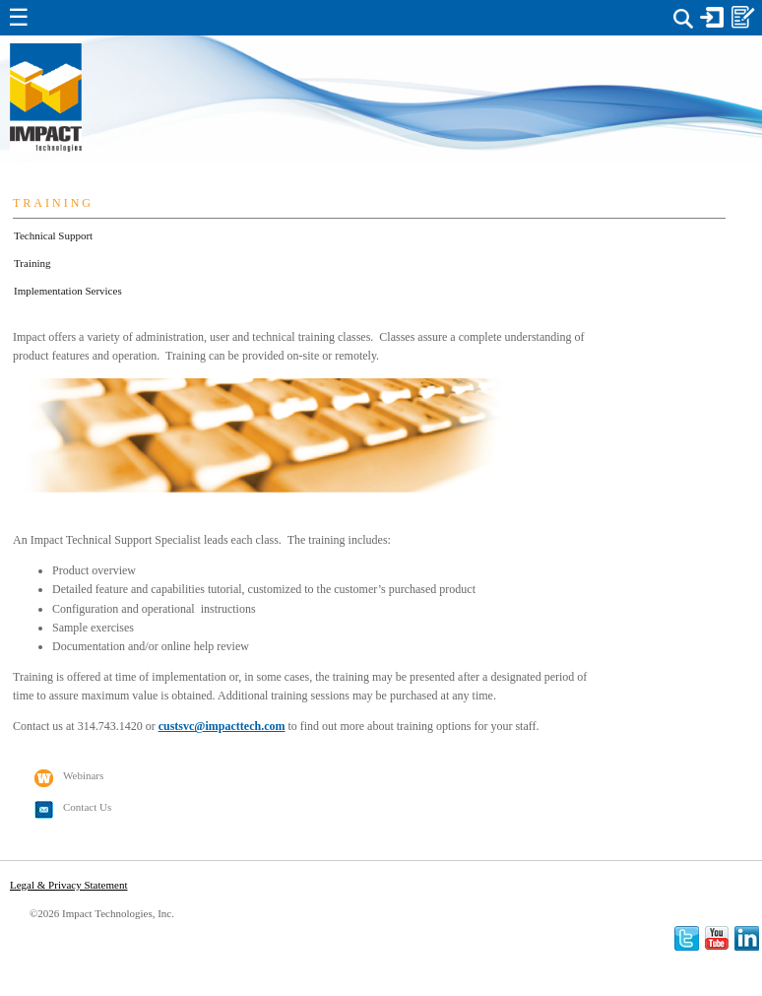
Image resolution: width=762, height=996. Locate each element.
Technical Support (53, 235)
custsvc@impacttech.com (222, 726)
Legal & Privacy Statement (68, 885)
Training (32, 263)
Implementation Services (68, 291)
